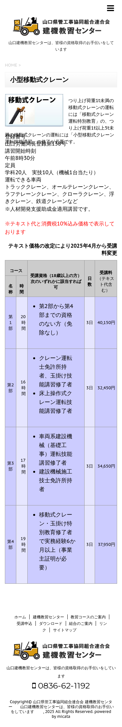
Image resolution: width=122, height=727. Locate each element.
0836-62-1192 (61, 685)
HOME (11, 65)
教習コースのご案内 (88, 616)
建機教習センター (48, 616)
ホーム (20, 616)
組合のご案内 (80, 623)
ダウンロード (50, 623)
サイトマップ (64, 629)
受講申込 (24, 623)
